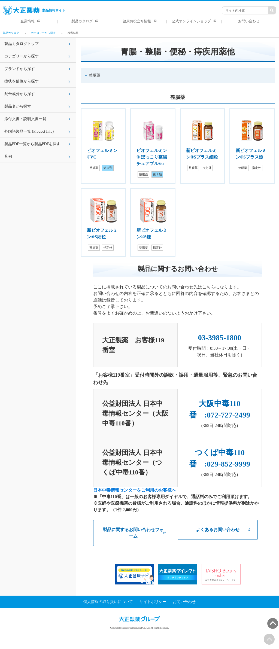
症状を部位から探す (21, 81)
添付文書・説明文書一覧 (25, 119)
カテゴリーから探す (21, 56)
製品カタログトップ (21, 44)
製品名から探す (17, 106)
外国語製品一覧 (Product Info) (29, 131)
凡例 (8, 156)
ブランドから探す (19, 69)
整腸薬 (94, 75)
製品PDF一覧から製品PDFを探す (32, 144)
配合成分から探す (19, 94)
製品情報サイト (34, 10)
